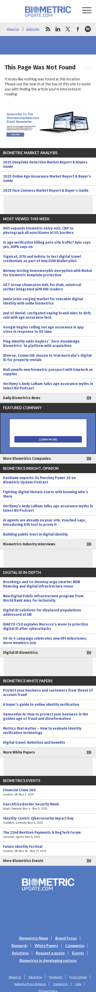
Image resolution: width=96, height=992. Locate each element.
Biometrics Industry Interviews (29, 544)
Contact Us (60, 984)
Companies (74, 945)
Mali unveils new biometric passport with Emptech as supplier (48, 372)
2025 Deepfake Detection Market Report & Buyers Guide (45, 164)
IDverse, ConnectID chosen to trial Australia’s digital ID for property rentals (47, 357)
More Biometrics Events (23, 861)
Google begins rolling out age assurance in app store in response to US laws (43, 329)
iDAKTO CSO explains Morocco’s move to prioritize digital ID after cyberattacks (45, 626)
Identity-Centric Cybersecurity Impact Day (48, 820)
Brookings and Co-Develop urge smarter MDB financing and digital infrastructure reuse (41, 584)
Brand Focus (66, 938)
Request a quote (50, 953)
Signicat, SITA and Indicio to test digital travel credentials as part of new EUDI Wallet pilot (42, 258)
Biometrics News (33, 938)
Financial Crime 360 (48, 792)
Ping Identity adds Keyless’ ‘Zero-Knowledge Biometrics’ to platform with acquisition (41, 343)
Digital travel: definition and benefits (34, 742)
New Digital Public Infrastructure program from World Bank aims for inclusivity (43, 598)
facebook (77, 29)
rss (47, 29)
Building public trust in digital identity (35, 534)
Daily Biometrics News (21, 398)
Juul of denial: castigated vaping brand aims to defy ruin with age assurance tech (47, 315)
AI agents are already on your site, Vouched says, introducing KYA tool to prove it (44, 522)
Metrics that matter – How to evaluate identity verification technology (42, 730)
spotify (87, 29)
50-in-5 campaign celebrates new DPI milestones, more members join (45, 640)
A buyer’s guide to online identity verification (41, 704)
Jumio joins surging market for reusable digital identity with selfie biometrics (43, 301)
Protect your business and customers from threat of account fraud (48, 692)
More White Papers (19, 752)
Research (19, 945)
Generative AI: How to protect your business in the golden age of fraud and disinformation (45, 716)
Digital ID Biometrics (20, 652)
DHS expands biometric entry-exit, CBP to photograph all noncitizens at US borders (38, 230)
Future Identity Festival (48, 848)
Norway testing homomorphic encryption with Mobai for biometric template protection (47, 273)
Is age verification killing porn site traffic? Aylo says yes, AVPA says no (47, 244)
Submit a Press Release (30, 984)
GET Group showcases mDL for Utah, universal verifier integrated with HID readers (42, 287)
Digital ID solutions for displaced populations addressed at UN (42, 612)
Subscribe (32, 29)
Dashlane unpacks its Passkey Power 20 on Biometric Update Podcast (39, 480)
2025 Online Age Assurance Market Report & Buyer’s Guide (47, 178)
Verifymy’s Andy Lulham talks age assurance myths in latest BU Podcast (48, 386)
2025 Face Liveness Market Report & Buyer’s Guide (46, 190)
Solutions (20, 953)
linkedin (57, 29)
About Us (13, 29)
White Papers (46, 945)
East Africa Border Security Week (48, 806)
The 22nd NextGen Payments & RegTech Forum (48, 834)
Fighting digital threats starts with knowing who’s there (45, 494)
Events (78, 953)
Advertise (35, 977)
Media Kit (55, 977)
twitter (67, 29)
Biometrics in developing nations (48, 960)
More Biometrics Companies (27, 458)
